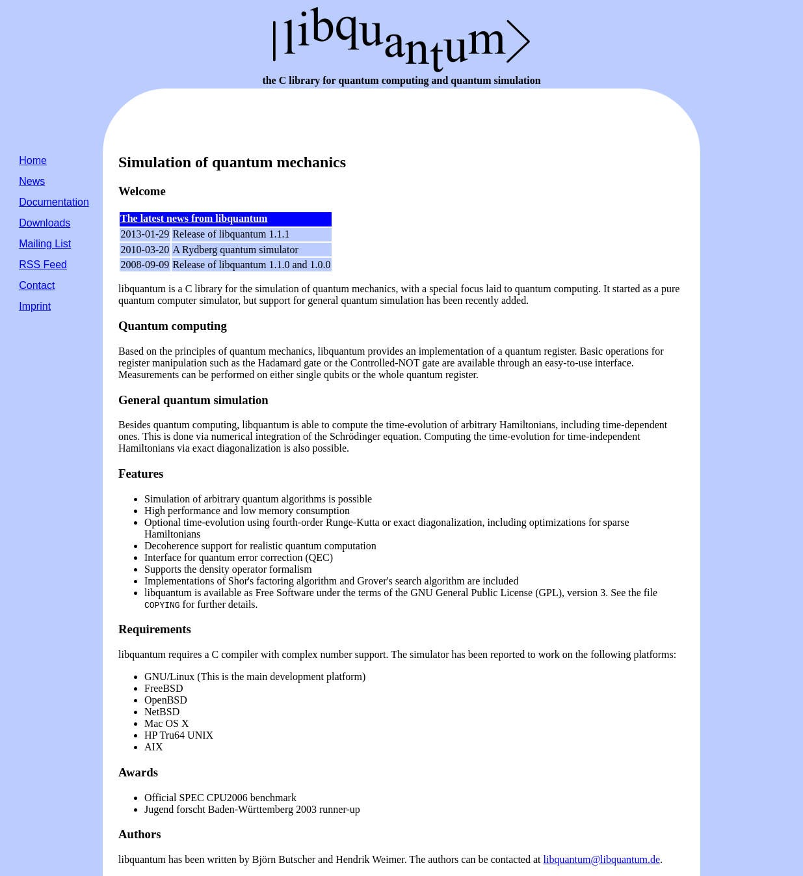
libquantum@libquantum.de (602, 859)
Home (33, 160)
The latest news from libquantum (193, 218)
